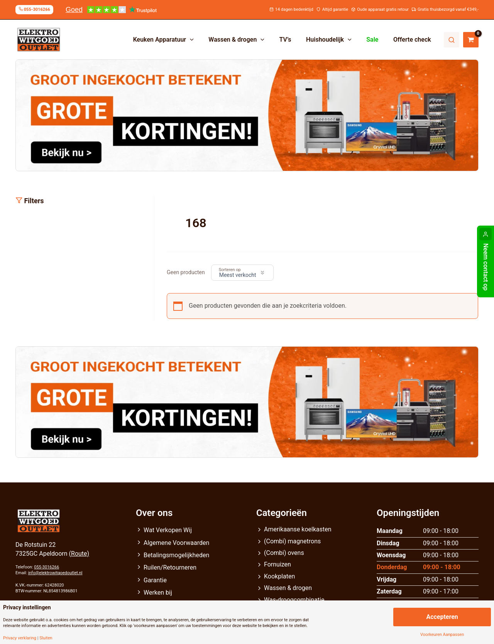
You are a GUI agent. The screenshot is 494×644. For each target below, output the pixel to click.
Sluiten (45, 638)
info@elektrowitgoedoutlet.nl (55, 572)
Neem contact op (485, 266)
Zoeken (451, 39)
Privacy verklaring (19, 638)
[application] (204, 39)
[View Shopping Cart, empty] (471, 39)
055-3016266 (46, 567)
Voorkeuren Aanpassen (442, 634)
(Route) (79, 553)
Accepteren (442, 616)
